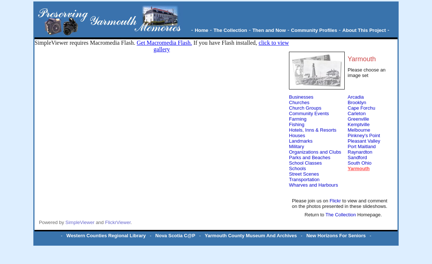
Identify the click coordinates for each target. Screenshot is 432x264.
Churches (299, 102)
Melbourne (359, 130)
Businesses (301, 97)
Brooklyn (357, 102)
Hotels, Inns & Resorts (312, 130)
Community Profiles (314, 30)
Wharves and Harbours (313, 185)
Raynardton (360, 152)
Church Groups (305, 108)
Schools (297, 168)
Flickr (336, 200)
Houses (297, 135)
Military (296, 146)
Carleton (357, 113)
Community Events (309, 113)
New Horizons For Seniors (336, 235)
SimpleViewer (79, 222)
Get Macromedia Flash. (164, 43)
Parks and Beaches (309, 157)
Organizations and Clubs (315, 152)
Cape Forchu (361, 108)
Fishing (296, 124)
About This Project (364, 30)
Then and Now (269, 30)
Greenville (358, 119)
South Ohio (359, 163)
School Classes (305, 163)
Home (201, 30)
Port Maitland (362, 146)
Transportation (304, 179)
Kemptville (359, 124)
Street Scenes (304, 174)
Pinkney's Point (364, 135)
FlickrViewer (118, 222)
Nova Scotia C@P (175, 235)
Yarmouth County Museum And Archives (251, 235)
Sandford (357, 157)
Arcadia (356, 97)
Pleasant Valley (364, 141)
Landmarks (300, 141)
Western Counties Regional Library (106, 235)
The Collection (230, 30)
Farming (298, 119)
